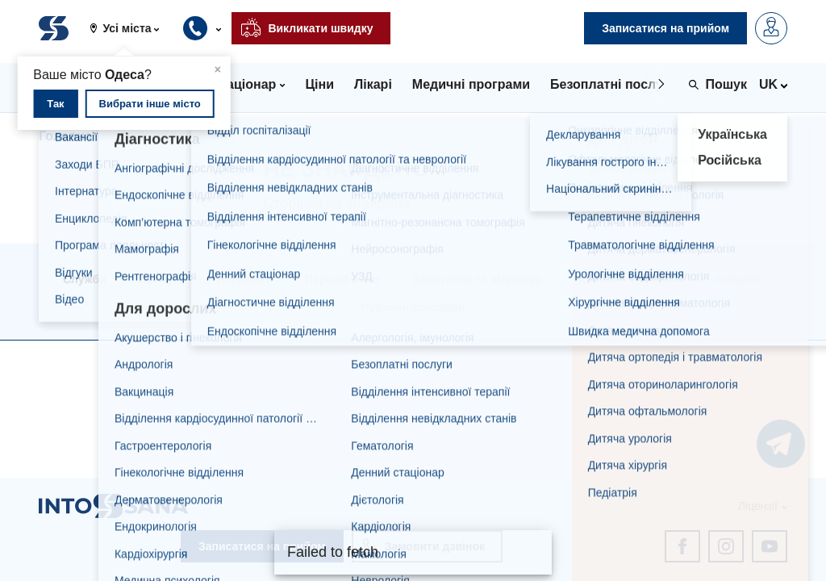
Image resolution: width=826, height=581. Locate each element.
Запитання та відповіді (477, 279)
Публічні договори (413, 307)
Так (55, 104)
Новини (595, 279)
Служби (84, 279)
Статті (665, 279)
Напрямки (245, 279)
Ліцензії (758, 505)
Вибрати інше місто (150, 104)
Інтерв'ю (739, 279)
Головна (65, 136)
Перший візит (343, 279)
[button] (131, 28)
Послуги (162, 279)
